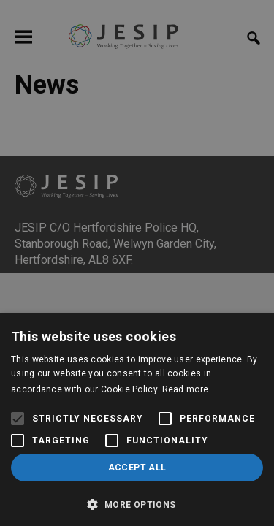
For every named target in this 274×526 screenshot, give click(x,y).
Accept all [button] (137, 467)
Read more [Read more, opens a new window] (185, 389)
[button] (137, 503)
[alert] (137, 263)
